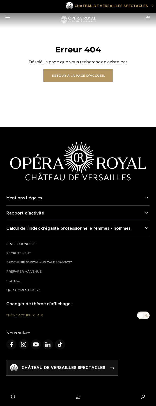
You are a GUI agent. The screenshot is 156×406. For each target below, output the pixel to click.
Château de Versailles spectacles (109, 6)
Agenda (148, 18)
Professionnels (20, 244)
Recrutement (18, 253)
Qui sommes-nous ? (23, 290)
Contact (14, 281)
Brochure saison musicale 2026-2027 (39, 262)
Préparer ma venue (24, 271)
